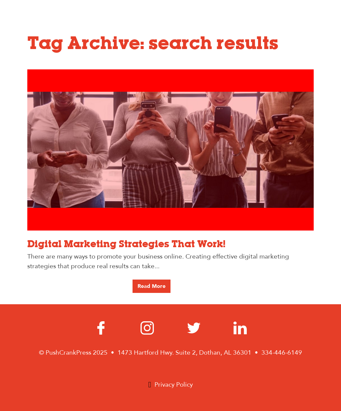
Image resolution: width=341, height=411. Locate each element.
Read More (152, 286)
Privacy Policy (174, 384)
